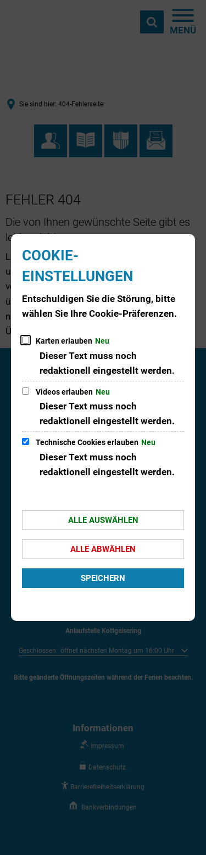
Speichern (103, 578)
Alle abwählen (103, 549)
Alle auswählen (103, 520)
